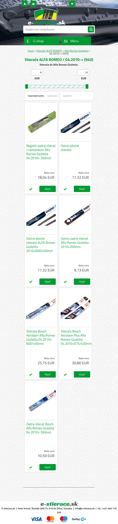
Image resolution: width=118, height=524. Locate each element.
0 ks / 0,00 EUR (83, 4)
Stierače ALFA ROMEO (49, 51)
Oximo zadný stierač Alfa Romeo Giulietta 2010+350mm (75, 242)
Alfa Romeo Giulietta (76, 51)
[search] (91, 29)
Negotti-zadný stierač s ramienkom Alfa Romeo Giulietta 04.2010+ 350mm (41, 152)
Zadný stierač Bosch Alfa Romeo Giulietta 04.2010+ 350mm (40, 428)
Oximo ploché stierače (70, 148)
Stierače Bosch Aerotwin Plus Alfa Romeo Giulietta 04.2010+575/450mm (76, 337)
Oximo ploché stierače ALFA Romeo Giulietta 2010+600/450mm (40, 244)
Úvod (31, 51)
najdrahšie (67, 95)
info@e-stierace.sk (85, 508)
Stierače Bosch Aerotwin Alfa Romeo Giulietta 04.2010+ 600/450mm (40, 337)
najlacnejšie (52, 95)
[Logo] (46, 16)
